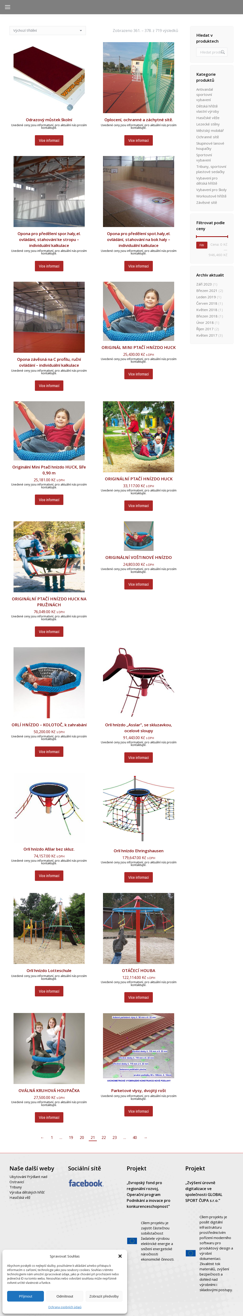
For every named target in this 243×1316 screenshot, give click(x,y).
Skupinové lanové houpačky (210, 146)
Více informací (49, 140)
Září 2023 (204, 284)
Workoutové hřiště (211, 196)
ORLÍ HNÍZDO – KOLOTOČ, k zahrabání (49, 724)
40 (135, 1137)
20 (82, 1137)
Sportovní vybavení (204, 157)
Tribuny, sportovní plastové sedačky (211, 169)
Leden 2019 (206, 296)
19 (71, 1137)
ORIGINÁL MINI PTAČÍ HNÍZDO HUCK (139, 347)
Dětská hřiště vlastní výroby (207, 109)
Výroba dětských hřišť (26, 1192)
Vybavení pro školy (211, 189)
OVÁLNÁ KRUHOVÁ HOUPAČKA (49, 1090)
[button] (120, 1256)
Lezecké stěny (208, 124)
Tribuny (15, 1187)
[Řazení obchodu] (47, 30)
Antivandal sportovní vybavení (204, 94)
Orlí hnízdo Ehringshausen (139, 850)
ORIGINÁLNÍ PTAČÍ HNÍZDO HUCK (139, 479)
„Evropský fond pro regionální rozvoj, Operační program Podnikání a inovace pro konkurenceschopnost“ (148, 1194)
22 (104, 1137)
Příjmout (25, 1296)
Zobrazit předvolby (104, 1296)
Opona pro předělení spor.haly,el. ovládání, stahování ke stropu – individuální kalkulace (49, 239)
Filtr (202, 245)
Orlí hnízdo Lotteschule (49, 970)
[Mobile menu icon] (7, 7)
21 (93, 1137)
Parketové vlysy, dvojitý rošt (138, 1090)
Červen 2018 (206, 303)
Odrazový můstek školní (49, 119)
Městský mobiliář (210, 130)
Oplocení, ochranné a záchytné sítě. (138, 119)
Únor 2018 (205, 322)
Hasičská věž (19, 1197)
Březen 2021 (207, 290)
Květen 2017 (206, 335)
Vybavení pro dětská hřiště (207, 181)
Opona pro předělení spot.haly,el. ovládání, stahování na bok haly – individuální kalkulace (138, 239)
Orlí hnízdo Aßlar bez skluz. (49, 849)
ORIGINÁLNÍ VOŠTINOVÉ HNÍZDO (138, 557)
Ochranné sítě (207, 136)
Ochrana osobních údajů (64, 1307)
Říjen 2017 (205, 328)
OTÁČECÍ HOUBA (138, 970)
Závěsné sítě (206, 202)
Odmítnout (64, 1296)
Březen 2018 (207, 316)
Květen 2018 (206, 309)
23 (114, 1137)
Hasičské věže (208, 117)
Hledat (222, 52)
